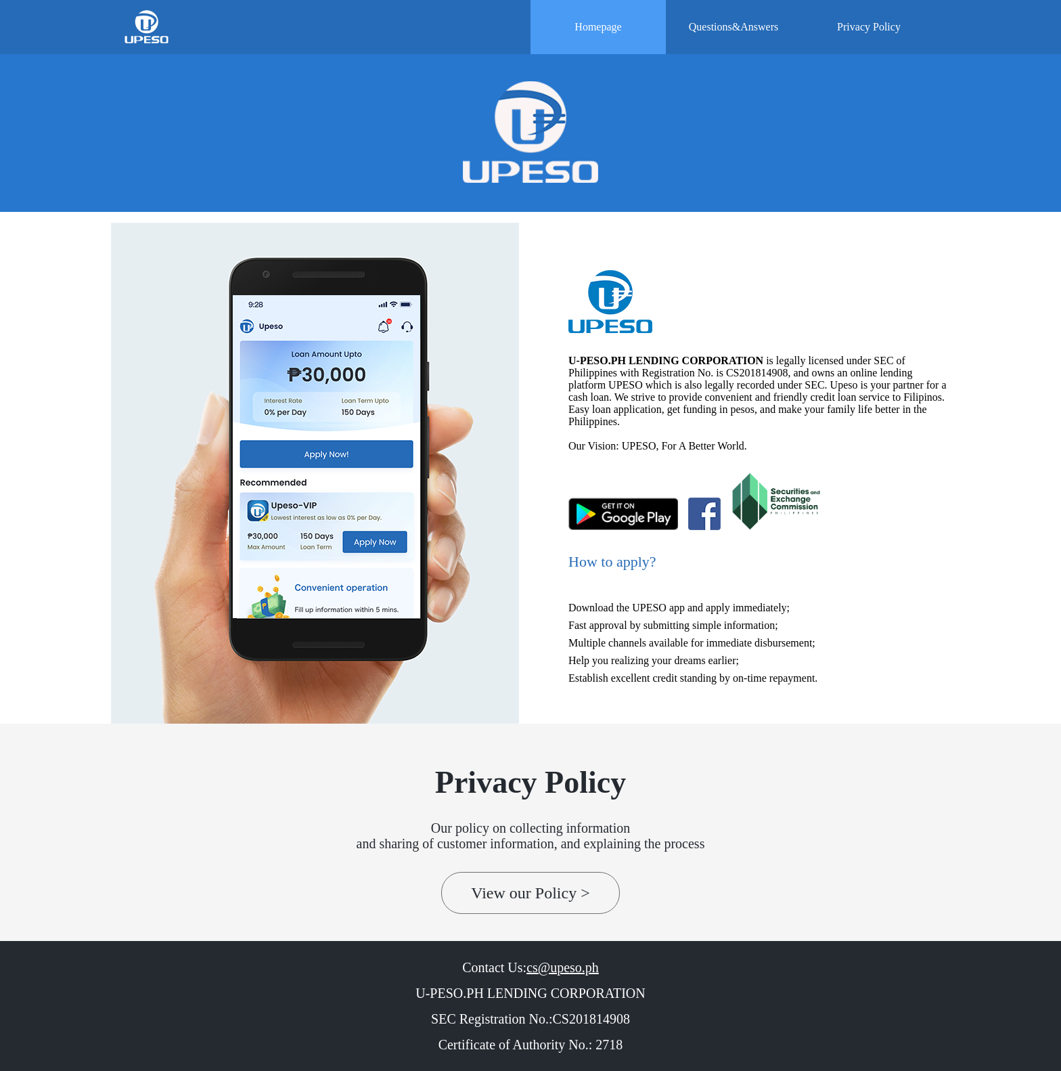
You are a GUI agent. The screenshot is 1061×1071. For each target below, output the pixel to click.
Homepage (597, 26)
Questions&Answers (733, 26)
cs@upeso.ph (562, 967)
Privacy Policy (869, 26)
